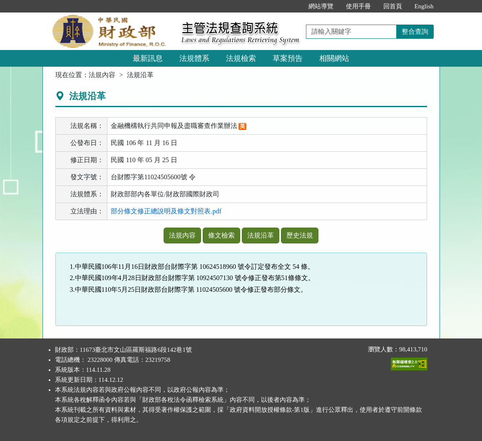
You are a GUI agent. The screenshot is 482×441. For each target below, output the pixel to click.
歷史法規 (299, 235)
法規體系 (194, 58)
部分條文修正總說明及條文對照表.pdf (166, 211)
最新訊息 (148, 58)
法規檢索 (241, 58)
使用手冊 (358, 6)
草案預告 (288, 58)
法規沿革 (260, 235)
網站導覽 (320, 6)
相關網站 (334, 58)
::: (293, 6)
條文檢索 (221, 235)
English (424, 6)
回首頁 (392, 6)
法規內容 (102, 74)
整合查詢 (415, 31)
